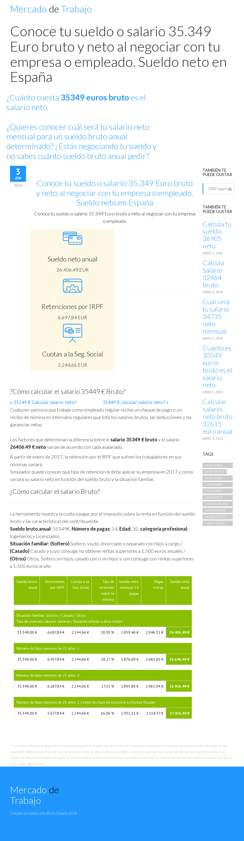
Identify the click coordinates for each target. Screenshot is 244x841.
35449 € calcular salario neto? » (136, 402)
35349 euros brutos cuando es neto (216, 465)
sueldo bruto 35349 (215, 523)
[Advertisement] (201, 123)
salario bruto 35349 (215, 517)
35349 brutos (214, 471)
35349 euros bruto (214, 478)
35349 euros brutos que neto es (217, 491)
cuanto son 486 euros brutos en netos (217, 504)
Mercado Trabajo (51, 9)
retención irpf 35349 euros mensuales (215, 510)
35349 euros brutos (214, 485)
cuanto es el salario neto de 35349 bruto (216, 498)
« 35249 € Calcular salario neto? (43, 402)
